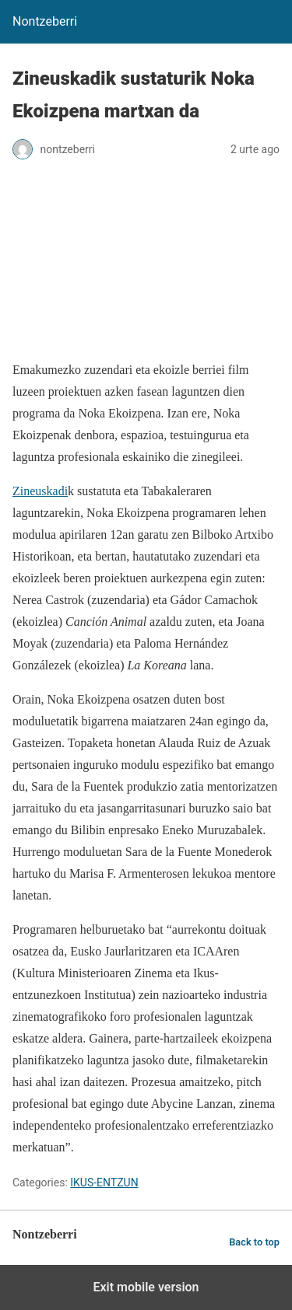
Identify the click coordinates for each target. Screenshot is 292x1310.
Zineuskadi (40, 491)
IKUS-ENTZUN (104, 1182)
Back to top (254, 1242)
